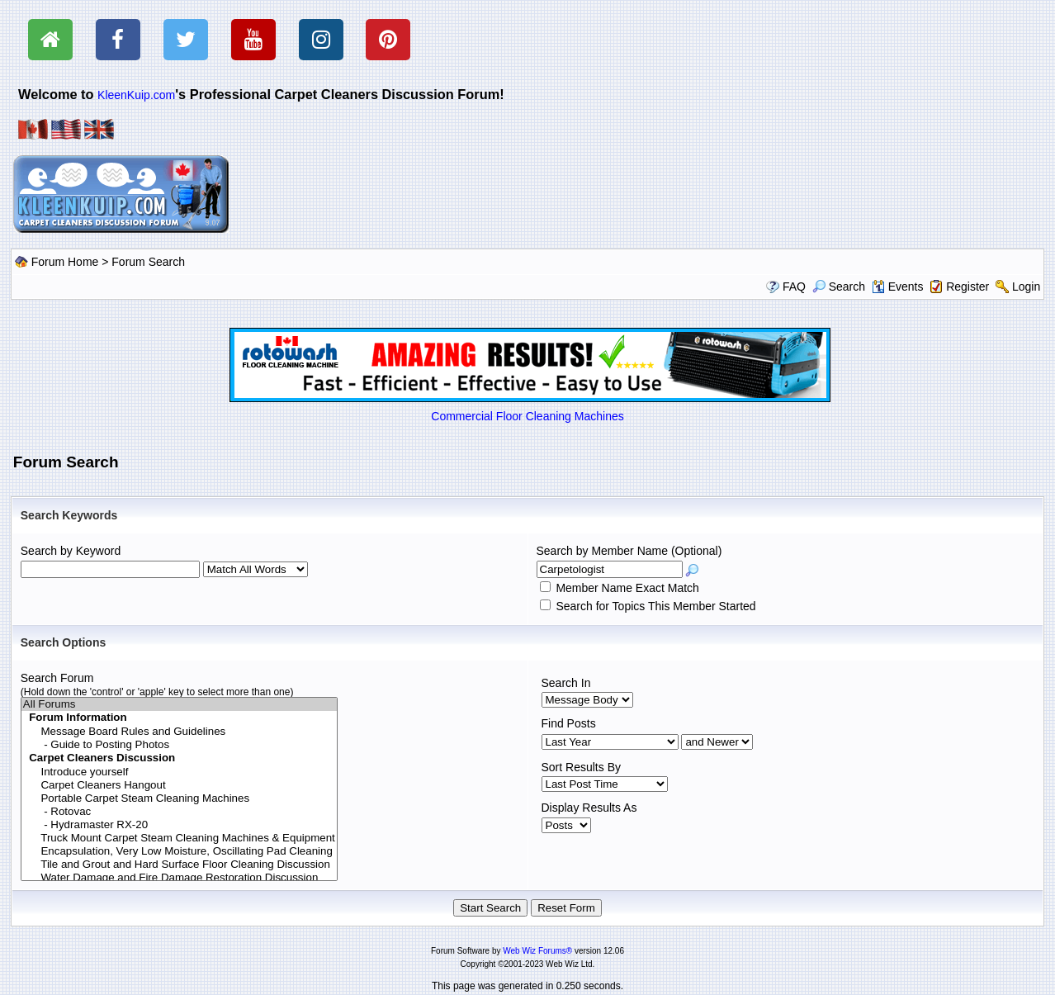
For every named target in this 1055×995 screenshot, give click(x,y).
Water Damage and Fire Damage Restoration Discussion (179, 877)
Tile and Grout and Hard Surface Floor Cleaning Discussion (179, 864)
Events (898, 286)
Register (967, 286)
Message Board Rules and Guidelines (179, 731)
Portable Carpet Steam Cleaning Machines (179, 798)
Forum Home (65, 261)
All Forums (179, 704)
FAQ (794, 286)
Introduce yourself (179, 772)
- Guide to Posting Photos (179, 744)
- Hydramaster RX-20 (179, 825)
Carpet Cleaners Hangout (179, 785)
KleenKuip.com (136, 95)
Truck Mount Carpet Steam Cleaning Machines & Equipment (179, 838)
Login (1026, 286)
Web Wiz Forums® (537, 950)
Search (838, 286)
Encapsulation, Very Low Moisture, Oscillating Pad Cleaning (179, 851)
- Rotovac (179, 811)
